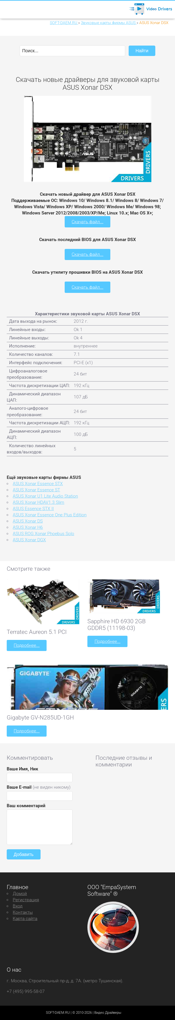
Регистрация (26, 899)
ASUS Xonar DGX (29, 540)
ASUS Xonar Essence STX (38, 483)
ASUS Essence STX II (33, 508)
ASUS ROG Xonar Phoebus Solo (43, 533)
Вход (17, 906)
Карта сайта (25, 918)
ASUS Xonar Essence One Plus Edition (49, 515)
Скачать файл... (87, 221)
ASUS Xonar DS (28, 521)
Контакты (23, 912)
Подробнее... (27, 645)
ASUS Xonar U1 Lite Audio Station (45, 496)
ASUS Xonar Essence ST (36, 490)
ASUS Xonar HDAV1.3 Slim (38, 502)
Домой (20, 893)
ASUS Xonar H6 (28, 527)
